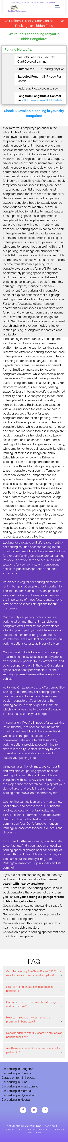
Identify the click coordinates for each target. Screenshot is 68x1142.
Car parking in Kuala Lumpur (20, 1086)
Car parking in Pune (14, 1082)
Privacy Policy (37, 1129)
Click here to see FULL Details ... (43, 100)
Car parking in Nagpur (16, 1099)
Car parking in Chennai (16, 1073)
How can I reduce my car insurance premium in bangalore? (28, 1019)
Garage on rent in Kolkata (18, 1077)
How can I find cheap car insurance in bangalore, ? (29, 989)
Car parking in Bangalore (17, 1069)
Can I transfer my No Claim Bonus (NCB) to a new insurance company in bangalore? (33, 973)
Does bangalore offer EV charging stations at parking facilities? (34, 1035)
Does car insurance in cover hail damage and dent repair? (31, 1004)
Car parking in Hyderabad (18, 1095)
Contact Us (12, 1129)
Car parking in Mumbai (16, 1091)
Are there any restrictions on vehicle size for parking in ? (33, 1050)
